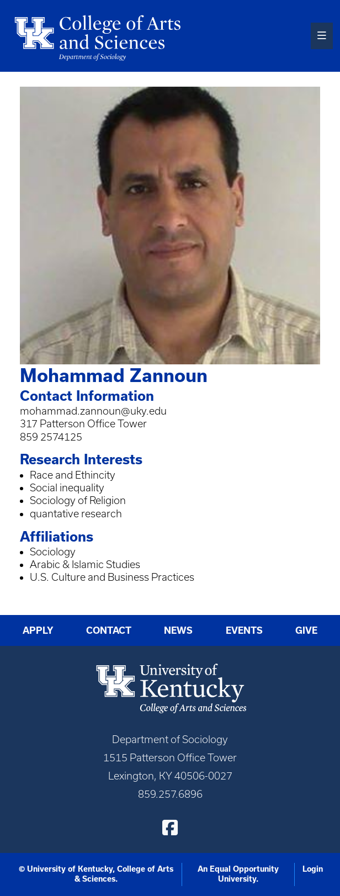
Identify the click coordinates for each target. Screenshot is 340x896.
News (178, 630)
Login (312, 869)
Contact (108, 630)
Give (306, 630)
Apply (38, 630)
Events (244, 630)
